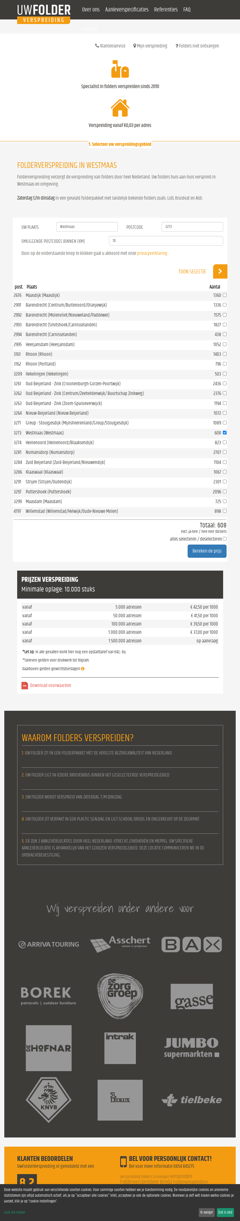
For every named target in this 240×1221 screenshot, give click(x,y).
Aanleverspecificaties (126, 10)
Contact (90, 29)
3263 (18, 403)
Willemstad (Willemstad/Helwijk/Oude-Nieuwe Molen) (72, 511)
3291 (17, 481)
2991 (17, 305)
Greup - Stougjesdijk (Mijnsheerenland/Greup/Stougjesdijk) (77, 422)
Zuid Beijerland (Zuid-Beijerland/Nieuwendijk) (65, 462)
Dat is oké (225, 1212)
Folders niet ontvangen (197, 45)
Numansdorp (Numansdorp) (50, 452)
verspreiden (181, 1176)
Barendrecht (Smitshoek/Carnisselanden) (61, 324)
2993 (18, 324)
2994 (18, 334)
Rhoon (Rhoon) (39, 354)
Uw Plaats (30, 227)
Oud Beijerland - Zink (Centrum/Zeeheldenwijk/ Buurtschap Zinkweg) (85, 393)
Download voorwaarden (50, 685)
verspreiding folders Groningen (144, 1176)
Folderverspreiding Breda (146, 1182)
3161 (17, 354)
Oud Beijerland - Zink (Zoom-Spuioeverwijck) (64, 403)
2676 (17, 295)
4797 (17, 511)
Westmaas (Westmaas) (45, 432)
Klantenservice (110, 45)
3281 (17, 452)
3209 (18, 374)
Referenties (166, 10)
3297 (17, 491)
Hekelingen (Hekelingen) (47, 374)
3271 (17, 422)
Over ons (91, 10)
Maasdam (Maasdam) (44, 501)
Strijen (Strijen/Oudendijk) (49, 481)
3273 (17, 432)
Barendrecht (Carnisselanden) (51, 334)
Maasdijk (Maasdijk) (43, 295)
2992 (18, 315)
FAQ (187, 10)
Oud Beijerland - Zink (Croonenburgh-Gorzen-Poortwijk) (73, 383)
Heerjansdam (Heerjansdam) (50, 344)
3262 (18, 393)
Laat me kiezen (14, 1212)
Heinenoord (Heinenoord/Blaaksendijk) (60, 442)
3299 (18, 501)
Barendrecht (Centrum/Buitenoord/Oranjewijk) (66, 305)
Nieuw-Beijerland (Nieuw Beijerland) (57, 413)
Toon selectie (202, 271)
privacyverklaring (152, 253)
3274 (17, 442)
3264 (18, 413)
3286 (18, 472)
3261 (17, 383)
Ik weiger (206, 1212)
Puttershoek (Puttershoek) (48, 491)
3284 (18, 462)
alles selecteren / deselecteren (196, 539)
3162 (17, 364)
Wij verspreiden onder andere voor (120, 908)
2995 (18, 344)
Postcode (134, 227)
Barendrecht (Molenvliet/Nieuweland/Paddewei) (68, 315)
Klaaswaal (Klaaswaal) (44, 472)
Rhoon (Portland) (41, 364)
